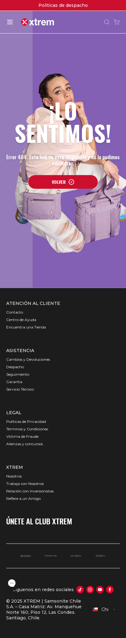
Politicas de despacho (63, 5)
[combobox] (104, 609)
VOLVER (63, 182)
